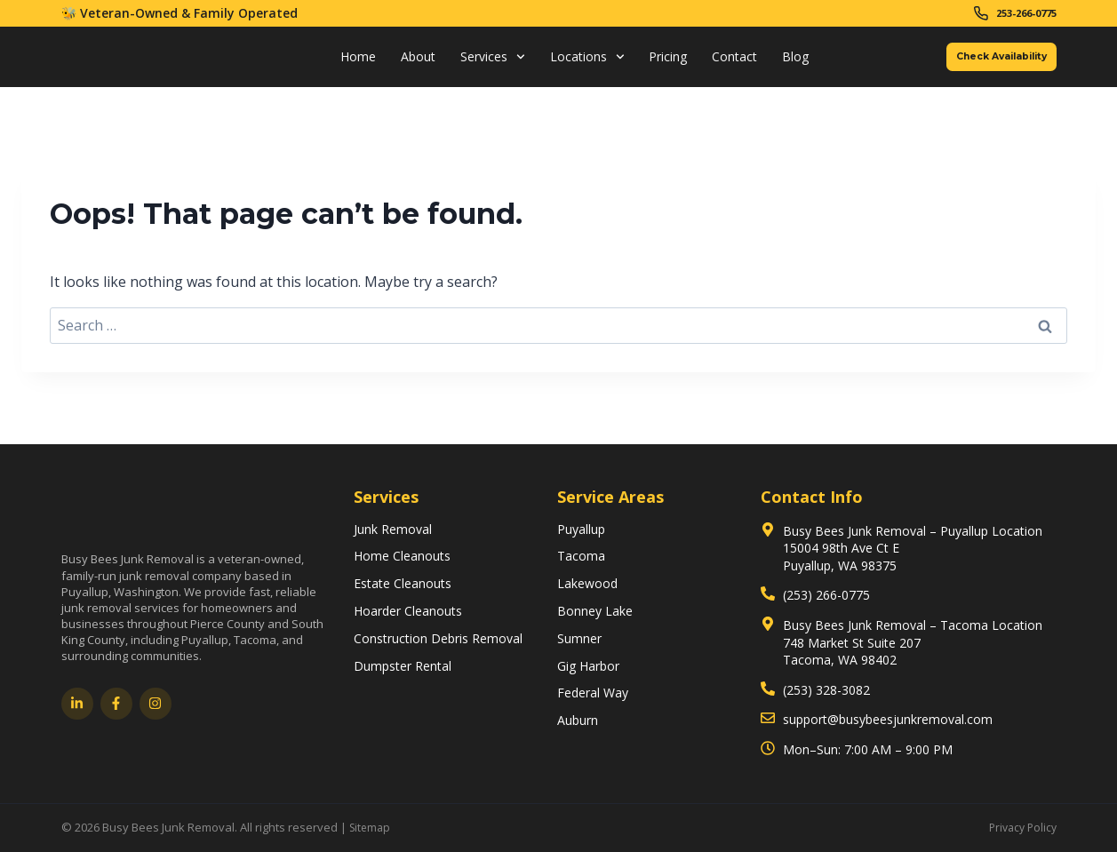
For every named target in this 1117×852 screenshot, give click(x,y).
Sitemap (371, 827)
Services (473, 62)
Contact (715, 61)
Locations (568, 62)
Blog (776, 61)
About (398, 61)
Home (338, 61)
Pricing (649, 61)
